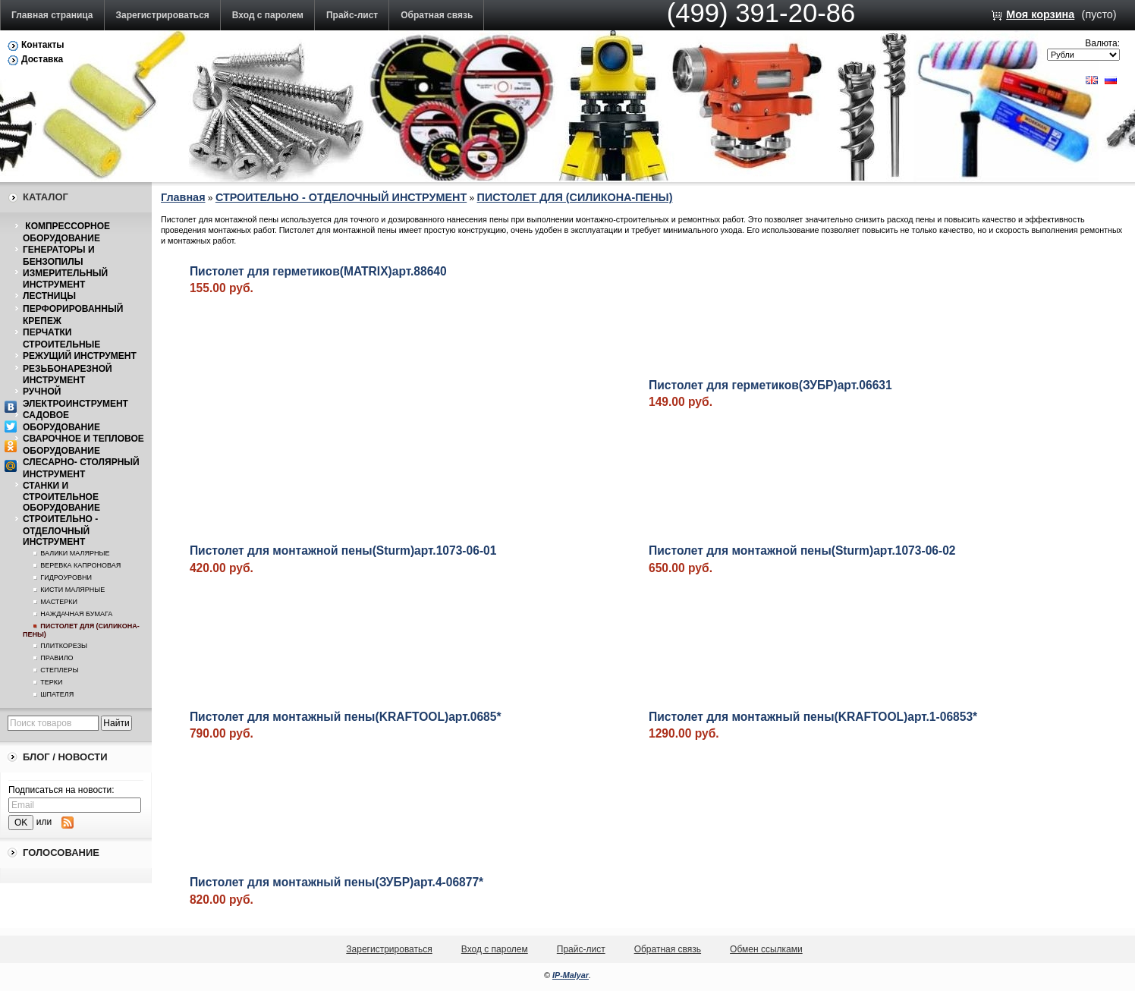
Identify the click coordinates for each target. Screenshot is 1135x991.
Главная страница (52, 15)
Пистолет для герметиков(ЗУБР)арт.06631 (770, 385)
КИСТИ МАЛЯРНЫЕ (72, 589)
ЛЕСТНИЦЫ (49, 296)
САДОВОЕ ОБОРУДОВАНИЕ (61, 421)
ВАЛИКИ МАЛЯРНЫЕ (74, 553)
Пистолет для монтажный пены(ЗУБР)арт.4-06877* (336, 882)
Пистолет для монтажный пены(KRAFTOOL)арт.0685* (345, 716)
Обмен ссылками (766, 949)
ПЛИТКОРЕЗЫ (63, 646)
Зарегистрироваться (162, 15)
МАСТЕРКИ (58, 602)
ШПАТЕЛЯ (57, 694)
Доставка (42, 59)
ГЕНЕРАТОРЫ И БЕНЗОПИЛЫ (59, 255)
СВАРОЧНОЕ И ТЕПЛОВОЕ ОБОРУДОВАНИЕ (83, 444)
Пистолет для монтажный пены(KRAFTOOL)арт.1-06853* (813, 716)
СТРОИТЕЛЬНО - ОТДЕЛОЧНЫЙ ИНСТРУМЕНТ (60, 530)
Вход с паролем (267, 15)
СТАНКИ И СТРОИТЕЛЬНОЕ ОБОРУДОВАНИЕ (61, 497)
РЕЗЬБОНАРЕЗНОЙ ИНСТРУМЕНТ (67, 374)
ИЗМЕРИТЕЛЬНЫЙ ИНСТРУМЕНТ (65, 279)
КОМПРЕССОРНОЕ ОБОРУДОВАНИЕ (66, 232)
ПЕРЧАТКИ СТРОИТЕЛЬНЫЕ (61, 338)
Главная (183, 197)
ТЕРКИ (51, 682)
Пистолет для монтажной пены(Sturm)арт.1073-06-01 (343, 550)
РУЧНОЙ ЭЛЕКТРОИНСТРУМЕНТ (75, 397)
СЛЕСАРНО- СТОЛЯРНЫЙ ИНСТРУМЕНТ (81, 468)
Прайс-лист (352, 15)
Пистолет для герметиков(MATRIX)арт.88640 (318, 271)
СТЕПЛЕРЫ (59, 670)
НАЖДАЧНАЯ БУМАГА (76, 614)
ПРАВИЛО (56, 658)
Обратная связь (437, 15)
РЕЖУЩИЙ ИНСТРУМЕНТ (80, 356)
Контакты (42, 44)
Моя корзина (1040, 14)
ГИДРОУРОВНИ (66, 577)
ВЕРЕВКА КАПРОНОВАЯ (80, 565)
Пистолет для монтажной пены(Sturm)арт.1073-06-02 (802, 550)
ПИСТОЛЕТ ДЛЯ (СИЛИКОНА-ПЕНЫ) (575, 197)
